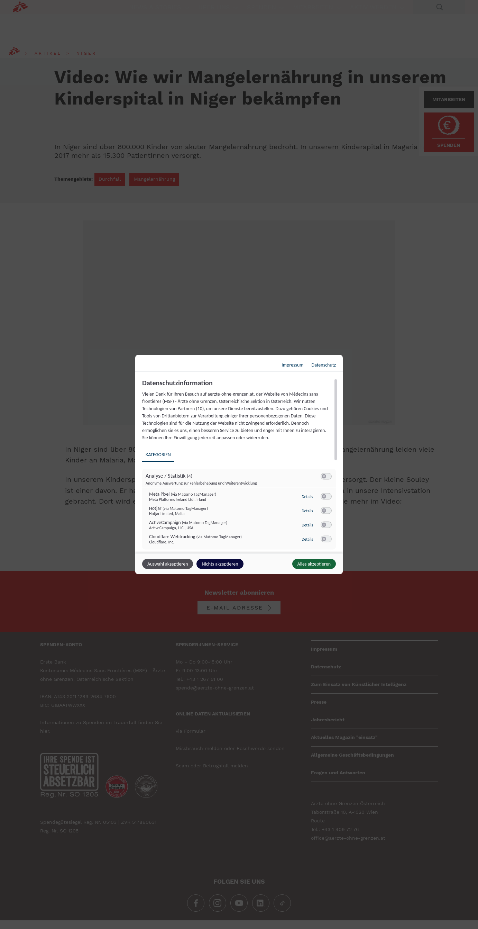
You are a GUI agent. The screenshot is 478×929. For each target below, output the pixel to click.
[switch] (326, 476)
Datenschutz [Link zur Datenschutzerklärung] (324, 365)
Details (307, 496)
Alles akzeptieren (314, 564)
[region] (240, 465)
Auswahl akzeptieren (167, 564)
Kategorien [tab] (158, 455)
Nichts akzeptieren (220, 564)
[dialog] (239, 464)
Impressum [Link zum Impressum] (292, 365)
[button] (324, 476)
